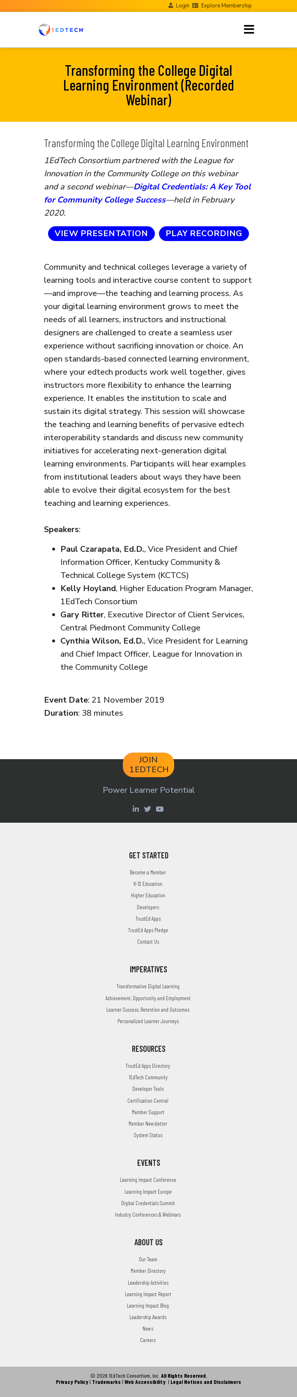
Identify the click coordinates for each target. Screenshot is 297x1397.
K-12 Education (148, 883)
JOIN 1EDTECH (149, 764)
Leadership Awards (147, 1316)
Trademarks (106, 1381)
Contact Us (148, 941)
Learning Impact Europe (148, 1191)
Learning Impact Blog (148, 1305)
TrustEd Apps (148, 918)
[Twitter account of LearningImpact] (149, 809)
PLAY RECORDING (204, 233)
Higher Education (148, 895)
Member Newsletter (148, 1123)
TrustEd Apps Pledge (148, 929)
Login (182, 5)
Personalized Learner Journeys (148, 1020)
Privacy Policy (72, 1381)
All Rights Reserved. (184, 1375)
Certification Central (147, 1100)
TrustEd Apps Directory (148, 1065)
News (148, 1328)
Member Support (148, 1111)
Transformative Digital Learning (148, 986)
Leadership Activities (148, 1282)
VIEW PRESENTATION (101, 233)
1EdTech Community (148, 1077)
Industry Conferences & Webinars (148, 1214)
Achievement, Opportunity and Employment (148, 997)
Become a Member (148, 872)
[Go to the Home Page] (61, 29)
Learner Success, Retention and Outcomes (147, 1009)
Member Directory (148, 1270)
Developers (148, 906)
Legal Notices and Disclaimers (205, 1381)
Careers (148, 1339)
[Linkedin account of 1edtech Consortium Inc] (137, 809)
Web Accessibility (145, 1381)
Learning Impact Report (148, 1293)
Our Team (148, 1259)
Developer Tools (147, 1088)
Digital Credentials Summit (148, 1202)
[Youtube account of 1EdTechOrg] (161, 809)
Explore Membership (226, 5)
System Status (148, 1134)
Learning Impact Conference (148, 1179)
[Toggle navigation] (249, 29)
